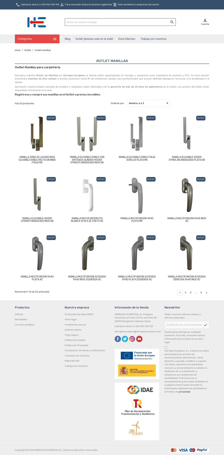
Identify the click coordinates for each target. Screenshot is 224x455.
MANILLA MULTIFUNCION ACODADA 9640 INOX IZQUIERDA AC (87, 278)
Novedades (21, 319)
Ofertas (19, 314)
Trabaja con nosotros (154, 38)
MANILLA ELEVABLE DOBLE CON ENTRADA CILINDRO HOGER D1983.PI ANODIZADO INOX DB (87, 160)
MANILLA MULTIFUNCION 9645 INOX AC (186, 220)
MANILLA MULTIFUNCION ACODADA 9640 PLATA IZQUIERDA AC (137, 278)
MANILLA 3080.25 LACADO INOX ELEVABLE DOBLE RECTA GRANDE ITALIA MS (37, 160)
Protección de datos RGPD (79, 314)
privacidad (184, 391)
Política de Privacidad (76, 345)
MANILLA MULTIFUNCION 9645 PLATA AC (37, 278)
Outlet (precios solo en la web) (94, 38)
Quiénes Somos (73, 329)
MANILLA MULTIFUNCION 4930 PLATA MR (137, 220)
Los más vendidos (24, 324)
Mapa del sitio (72, 360)
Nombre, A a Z (149, 103)
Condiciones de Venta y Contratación (85, 350)
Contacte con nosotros (77, 355)
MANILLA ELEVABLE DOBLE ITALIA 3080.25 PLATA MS (137, 158)
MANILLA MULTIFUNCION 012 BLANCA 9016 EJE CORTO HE (87, 220)
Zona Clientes (126, 38)
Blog (67, 38)
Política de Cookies (75, 340)
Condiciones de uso (75, 324)
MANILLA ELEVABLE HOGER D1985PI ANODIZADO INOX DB (37, 220)
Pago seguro (72, 335)
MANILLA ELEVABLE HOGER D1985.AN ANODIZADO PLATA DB (187, 158)
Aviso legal (70, 319)
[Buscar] (120, 22)
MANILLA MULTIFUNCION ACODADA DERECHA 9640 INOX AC (187, 278)
